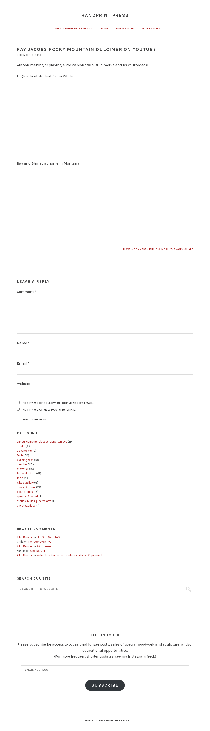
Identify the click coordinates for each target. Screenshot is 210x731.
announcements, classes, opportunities (42, 441)
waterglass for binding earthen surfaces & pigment (69, 555)
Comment (26, 291)
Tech (20, 455)
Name (23, 343)
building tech (25, 460)
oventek (22, 464)
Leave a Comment (134, 249)
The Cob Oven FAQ (48, 537)
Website (23, 383)
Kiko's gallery (25, 482)
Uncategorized (26, 505)
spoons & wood (27, 496)
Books (21, 446)
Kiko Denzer (24, 537)
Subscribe (105, 685)
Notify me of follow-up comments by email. (58, 403)
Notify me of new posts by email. (49, 409)
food (20, 478)
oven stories (25, 491)
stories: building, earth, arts (34, 501)
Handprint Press (105, 15)
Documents (24, 450)
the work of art (182, 249)
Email (23, 363)
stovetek (22, 469)
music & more (159, 249)
